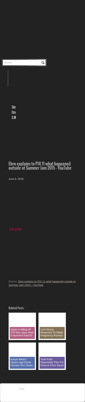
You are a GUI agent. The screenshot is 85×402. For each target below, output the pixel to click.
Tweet (21, 388)
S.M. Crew (15, 228)
